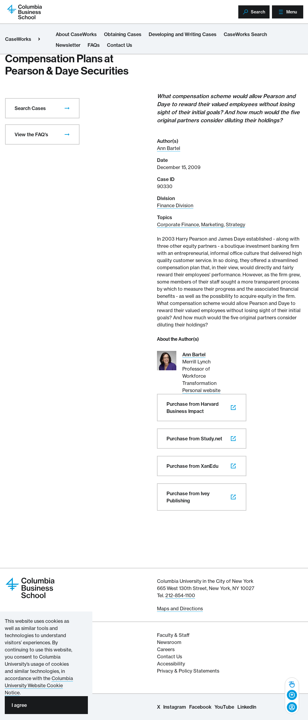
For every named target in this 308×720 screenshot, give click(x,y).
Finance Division (175, 205)
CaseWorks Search (245, 34)
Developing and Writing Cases (183, 34)
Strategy (235, 224)
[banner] (292, 695)
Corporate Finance (178, 224)
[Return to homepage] (24, 11)
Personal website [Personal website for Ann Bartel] (201, 390)
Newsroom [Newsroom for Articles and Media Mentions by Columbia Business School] (169, 642)
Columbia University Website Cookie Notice (39, 685)
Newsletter (68, 45)
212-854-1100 (180, 595)
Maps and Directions (180, 608)
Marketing (212, 224)
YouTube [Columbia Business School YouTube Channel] (224, 707)
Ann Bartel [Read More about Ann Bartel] (194, 354)
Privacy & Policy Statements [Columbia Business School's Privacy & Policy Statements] (188, 671)
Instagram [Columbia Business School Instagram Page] (174, 707)
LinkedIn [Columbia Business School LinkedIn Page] (246, 707)
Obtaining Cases (122, 34)
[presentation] (67, 108)
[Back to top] (292, 695)
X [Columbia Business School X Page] (158, 707)
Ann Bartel (168, 148)
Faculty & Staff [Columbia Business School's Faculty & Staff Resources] (173, 635)
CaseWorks (18, 39)
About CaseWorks (76, 34)
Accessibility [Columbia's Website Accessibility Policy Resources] (171, 664)
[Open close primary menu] (39, 39)
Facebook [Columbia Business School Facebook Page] (200, 707)
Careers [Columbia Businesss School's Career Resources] (166, 649)
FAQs (94, 45)
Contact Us (119, 45)
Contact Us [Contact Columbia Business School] (169, 656)
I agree (19, 705)
